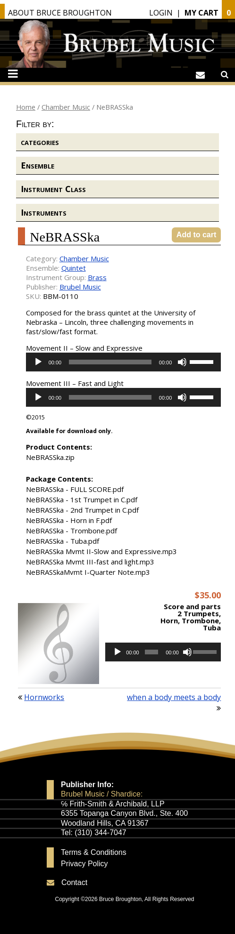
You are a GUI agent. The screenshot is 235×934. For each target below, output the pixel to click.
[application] (123, 362)
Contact (74, 882)
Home (25, 107)
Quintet (73, 268)
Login (161, 13)
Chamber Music (66, 107)
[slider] (110, 362)
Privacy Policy (84, 864)
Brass (97, 277)
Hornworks (44, 697)
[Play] (38, 362)
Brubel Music (80, 286)
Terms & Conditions (93, 852)
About (60, 13)
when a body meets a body (174, 697)
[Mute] (182, 362)
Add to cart (196, 235)
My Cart (201, 13)
